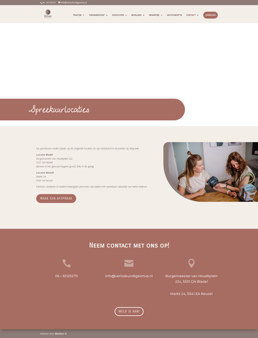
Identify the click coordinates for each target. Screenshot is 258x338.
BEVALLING (136, 15)
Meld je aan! (129, 311)
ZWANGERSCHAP (97, 15)
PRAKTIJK (77, 15)
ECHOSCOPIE (118, 15)
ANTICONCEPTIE (174, 15)
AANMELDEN (211, 15)
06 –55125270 (49, 2)
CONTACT (191, 15)
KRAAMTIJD (154, 15)
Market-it (61, 333)
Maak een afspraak (56, 198)
